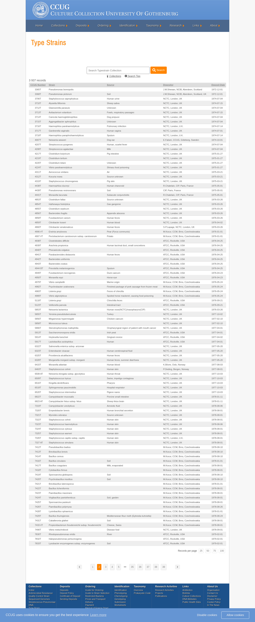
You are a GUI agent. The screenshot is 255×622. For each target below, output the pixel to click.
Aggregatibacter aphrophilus (62, 121)
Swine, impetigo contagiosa (120, 378)
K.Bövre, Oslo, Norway (174, 364)
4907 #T (39, 236)
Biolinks (186, 593)
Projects (159, 593)
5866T (38, 328)
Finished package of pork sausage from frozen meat (132, 286)
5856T (38, 319)
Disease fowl (113, 530)
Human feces (113, 218)
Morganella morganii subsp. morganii (67, 360)
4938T (38, 241)
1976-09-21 (217, 300)
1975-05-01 (217, 186)
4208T (38, 149)
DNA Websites (189, 599)
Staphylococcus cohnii (60, 369)
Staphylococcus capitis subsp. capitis (67, 438)
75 (214, 550)
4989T (38, 296)
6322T (38, 346)
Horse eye (112, 277)
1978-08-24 (217, 516)
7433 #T (39, 525)
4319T (38, 181)
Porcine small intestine (118, 397)
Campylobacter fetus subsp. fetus (65, 401)
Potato (110, 236)
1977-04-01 (217, 328)
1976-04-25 (217, 241)
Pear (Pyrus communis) (118, 231)
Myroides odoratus (58, 415)
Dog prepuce (113, 117)
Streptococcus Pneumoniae (42, 602)
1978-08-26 (217, 507)
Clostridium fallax (57, 199)
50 (208, 550)
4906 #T (39, 231)
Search (158, 70)
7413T (38, 452)
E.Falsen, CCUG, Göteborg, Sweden (181, 140)
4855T (38, 209)
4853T (38, 199)
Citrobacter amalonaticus (61, 227)
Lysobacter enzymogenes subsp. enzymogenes (72, 543)
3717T (38, 131)
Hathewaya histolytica (59, 204)
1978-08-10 (217, 447)
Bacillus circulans (57, 461)
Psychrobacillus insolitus (61, 479)
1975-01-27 (217, 154)
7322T (38, 419)
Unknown (111, 108)
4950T (38, 277)
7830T (38, 534)
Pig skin (111, 181)
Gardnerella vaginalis (59, 131)
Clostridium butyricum (59, 154)
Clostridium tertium (58, 158)
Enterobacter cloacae (59, 351)
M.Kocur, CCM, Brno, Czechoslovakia (181, 231)
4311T (38, 172)
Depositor (168, 85)
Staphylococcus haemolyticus (63, 424)
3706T (38, 98)
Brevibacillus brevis (58, 452)
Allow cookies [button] (235, 615)
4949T (38, 273)
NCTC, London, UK (172, 98)
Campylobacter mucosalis (61, 397)
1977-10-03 (217, 374)
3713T (38, 112)
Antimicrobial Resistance (41, 593)
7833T (38, 543)
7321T (38, 415)
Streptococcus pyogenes (61, 144)
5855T (38, 314)
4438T (38, 186)
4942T (38, 259)
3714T (38, 117)
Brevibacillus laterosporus (61, 484)
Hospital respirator (116, 387)
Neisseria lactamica (58, 309)
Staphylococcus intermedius (62, 392)
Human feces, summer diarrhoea (123, 360)
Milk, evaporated (115, 465)
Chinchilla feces (114, 300)
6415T (38, 364)
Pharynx (111, 383)
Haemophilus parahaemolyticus (64, 126)
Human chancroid (115, 186)
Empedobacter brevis (59, 410)
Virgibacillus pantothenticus (62, 497)
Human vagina (114, 131)
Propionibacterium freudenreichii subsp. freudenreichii (75, 525)
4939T (38, 245)
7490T (38, 530)
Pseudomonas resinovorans (62, 190)
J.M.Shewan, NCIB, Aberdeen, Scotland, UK (184, 94)
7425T (38, 502)
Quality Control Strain (39, 596)
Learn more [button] (98, 615)
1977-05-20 (217, 346)
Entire (31, 590)
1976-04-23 (217, 273)
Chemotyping (121, 596)
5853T (38, 309)
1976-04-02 (217, 222)
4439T (38, 190)
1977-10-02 (217, 314)
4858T (38, 218)
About (214, 25)
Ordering (103, 25)
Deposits (81, 25)
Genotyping (120, 599)
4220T (38, 163)
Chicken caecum (115, 319)
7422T (38, 488)
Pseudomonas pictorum (60, 94)
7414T (38, 456)
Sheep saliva (113, 103)
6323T (38, 351)
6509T (38, 378)
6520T (38, 392)
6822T (38, 397)
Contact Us (212, 593)
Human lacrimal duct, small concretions (126, 245)
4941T (38, 254)
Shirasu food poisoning (118, 167)
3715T (38, 121)
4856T (38, 213)
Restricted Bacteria (94, 596)
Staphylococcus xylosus (60, 429)
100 (222, 550)
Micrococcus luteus (58, 323)
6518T (38, 387)
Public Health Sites (191, 602)
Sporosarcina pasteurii (60, 502)
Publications (161, 596)
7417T (38, 465)
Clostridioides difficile (59, 241)
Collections (58, 25)
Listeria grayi (55, 291)
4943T (38, 264)
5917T (38, 342)
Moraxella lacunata (58, 195)
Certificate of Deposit (70, 596)
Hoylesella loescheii (58, 337)
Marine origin (113, 282)
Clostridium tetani (57, 163)
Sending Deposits (68, 599)
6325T (38, 355)
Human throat (113, 374)
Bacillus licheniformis (59, 488)
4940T (38, 250)
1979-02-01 (217, 534)
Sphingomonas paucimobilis (62, 387)
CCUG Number (38, 85)
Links (196, 25)
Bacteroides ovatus (58, 264)
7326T (38, 438)
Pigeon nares (113, 392)
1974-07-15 (217, 103)
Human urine (113, 98)
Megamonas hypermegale (61, 319)
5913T (38, 332)
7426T (38, 507)
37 (148, 567)
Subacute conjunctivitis (118, 195)
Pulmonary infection (116, 126)
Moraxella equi (56, 277)
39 (163, 567)
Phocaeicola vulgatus (59, 250)
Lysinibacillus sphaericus (61, 511)
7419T (38, 474)
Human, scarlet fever (117, 144)
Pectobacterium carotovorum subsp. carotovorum (73, 236)
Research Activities (164, 590)
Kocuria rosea (55, 176)
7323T (38, 424)
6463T (38, 369)
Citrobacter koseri (57, 222)
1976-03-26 (217, 199)
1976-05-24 (217, 282)
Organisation (213, 590)
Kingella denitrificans (59, 383)
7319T (38, 406)
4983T (38, 291)
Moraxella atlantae (58, 364)
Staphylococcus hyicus (60, 378)
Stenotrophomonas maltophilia (63, 328)
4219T (38, 158)
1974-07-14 (217, 126)
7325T (38, 433)
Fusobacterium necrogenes (62, 273)
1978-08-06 (217, 406)
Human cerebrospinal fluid (119, 351)
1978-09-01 (217, 530)
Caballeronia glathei (58, 520)
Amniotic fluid (113, 406)
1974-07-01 (217, 131)
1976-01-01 (217, 231)
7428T (38, 511)
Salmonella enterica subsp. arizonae (66, 346)
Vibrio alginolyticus (58, 296)
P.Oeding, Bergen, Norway (176, 369)
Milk (109, 149)
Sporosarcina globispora (61, 474)
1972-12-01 (217, 89)
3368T (38, 94)
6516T (38, 383)
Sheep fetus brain (115, 401)
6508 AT (39, 374)
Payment (89, 605)
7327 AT (39, 442)
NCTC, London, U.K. (173, 126)
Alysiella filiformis (57, 103)
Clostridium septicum (59, 209)
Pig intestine (113, 154)
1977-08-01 (217, 369)
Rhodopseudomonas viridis (62, 534)
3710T (38, 103)
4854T (38, 204)
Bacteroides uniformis (59, 259)
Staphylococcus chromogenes (63, 181)
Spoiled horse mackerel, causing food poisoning (130, 296)
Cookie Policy (214, 602)
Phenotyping (121, 593)
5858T (38, 323)
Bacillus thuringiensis (59, 516)
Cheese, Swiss (114, 525)
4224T (38, 167)
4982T (38, 286)
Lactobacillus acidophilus (61, 342)
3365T (38, 89)
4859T (38, 222)
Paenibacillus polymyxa (60, 507)
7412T (38, 447)
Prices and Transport (95, 599)
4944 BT (39, 268)
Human (110, 342)
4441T (38, 195)
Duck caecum (113, 273)
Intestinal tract (114, 305)
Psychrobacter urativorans (61, 286)
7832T (38, 539)
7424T (38, 497)
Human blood (113, 222)
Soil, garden (113, 497)
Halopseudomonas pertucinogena (65, 539)
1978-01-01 (217, 461)
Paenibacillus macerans (60, 493)
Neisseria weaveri (57, 140)
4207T (38, 144)
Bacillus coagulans (58, 465)
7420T (38, 479)
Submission (120, 602)
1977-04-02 (217, 337)
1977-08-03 (217, 364)
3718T (38, 135)
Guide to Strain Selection (97, 593)
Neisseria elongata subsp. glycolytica (67, 374)
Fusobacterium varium (60, 218)
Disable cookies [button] (207, 615)
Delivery (89, 602)
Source (110, 85)
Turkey (110, 314)
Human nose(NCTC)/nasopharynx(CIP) (126, 309)
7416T (38, 461)
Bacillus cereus (56, 456)
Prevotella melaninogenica (62, 268)
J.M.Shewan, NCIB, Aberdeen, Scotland (182, 89)
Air (108, 172)
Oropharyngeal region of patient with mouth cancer (131, 328)
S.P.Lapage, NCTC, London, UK (178, 227)
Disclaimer (212, 596)
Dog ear (111, 140)
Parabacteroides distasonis (62, 254)
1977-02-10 (217, 319)
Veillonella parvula (58, 305)
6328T (38, 360)
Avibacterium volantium (60, 112)
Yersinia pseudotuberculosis (62, 314)
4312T (38, 176)
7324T (38, 429)
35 (132, 567)
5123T (38, 305)
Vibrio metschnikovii (58, 530)
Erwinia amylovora (58, 231)
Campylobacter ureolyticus (62, 406)
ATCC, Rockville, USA (174, 241)
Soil (109, 94)
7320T (38, 410)
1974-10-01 (217, 140)
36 (140, 567)
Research (176, 25)
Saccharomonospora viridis (62, 332)
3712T (38, 108)
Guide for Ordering (94, 590)
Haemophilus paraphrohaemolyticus (66, 135)
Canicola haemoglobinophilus (63, 117)
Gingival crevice (115, 337)
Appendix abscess (116, 213)
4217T (38, 154)
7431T (38, 520)
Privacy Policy (214, 599)
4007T (38, 140)
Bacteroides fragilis (58, 213)
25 (201, 550)
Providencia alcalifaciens (61, 355)
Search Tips (132, 76)
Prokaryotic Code (142, 593)
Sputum (111, 135)
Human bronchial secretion (120, 410)
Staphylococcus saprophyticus (63, 98)
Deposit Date (218, 85)
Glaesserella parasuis (59, 108)
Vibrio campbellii (57, 282)
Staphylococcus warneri (60, 433)
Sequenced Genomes (39, 599)
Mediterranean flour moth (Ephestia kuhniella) (129, 516)
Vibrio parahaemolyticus (60, 167)
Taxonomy (152, 25)
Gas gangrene (114, 204)
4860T (38, 227)
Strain (52, 85)
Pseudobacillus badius (60, 447)
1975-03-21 (217, 172)
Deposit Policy (67, 593)
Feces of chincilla (115, 291)
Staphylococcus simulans (61, 442)
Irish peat (111, 332)
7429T (38, 516)
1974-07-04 (217, 98)
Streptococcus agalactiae (61, 149)
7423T (38, 493)
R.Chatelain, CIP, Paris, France (178, 186)
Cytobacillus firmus (58, 470)
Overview (138, 590)
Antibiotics (187, 590)
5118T (38, 300)
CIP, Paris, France (172, 190)
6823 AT (39, 401)
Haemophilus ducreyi (59, 186)
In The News (213, 605)
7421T (38, 484)
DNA (31, 605)
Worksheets (120, 605)
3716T (38, 126)
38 (156, 567)
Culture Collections (191, 596)
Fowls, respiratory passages (120, 112)
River (109, 534)
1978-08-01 (217, 410)
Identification (127, 25)
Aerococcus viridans (58, 172)
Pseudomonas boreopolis (61, 89)
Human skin (113, 369)
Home (39, 25)
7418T (38, 470)
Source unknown (115, 176)
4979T (38, 282)
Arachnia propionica (58, 245)
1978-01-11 (217, 397)
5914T (38, 337)
